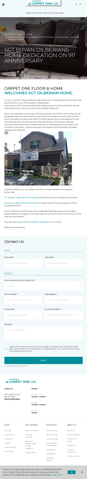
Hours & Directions (12, 399)
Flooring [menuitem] (7, 430)
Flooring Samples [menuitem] (28, 436)
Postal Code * (9, 309)
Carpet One (9, 34)
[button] (76, 4)
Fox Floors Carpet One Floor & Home (21, 203)
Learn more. (57, 475)
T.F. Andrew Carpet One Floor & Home (21, 198)
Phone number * (11, 294)
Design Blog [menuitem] (30, 453)
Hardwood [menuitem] (8, 439)
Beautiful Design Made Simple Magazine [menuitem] (30, 444)
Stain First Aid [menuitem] (52, 435)
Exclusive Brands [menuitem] (50, 459)
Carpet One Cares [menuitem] (72, 440)
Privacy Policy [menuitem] (73, 456)
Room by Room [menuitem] (73, 435)
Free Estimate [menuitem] (10, 447)
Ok (71, 472)
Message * (8, 324)
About (19, 34)
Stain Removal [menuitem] (52, 430)
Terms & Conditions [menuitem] (71, 451)
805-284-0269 (58, 13)
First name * (9, 257)
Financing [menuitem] (8, 451)
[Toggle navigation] (3, 4)
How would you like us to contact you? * (20, 280)
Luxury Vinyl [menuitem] (9, 435)
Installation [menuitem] (50, 454)
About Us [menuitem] (71, 430)
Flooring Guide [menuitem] (52, 439)
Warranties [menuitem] (50, 450)
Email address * (51, 294)
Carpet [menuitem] (7, 443)
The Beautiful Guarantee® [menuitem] (51, 444)
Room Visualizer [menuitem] (31, 430)
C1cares (29, 34)
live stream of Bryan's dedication (35, 222)
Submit (43, 360)
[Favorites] (80, 4)
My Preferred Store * (53, 309)
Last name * (49, 257)
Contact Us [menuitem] (71, 445)
